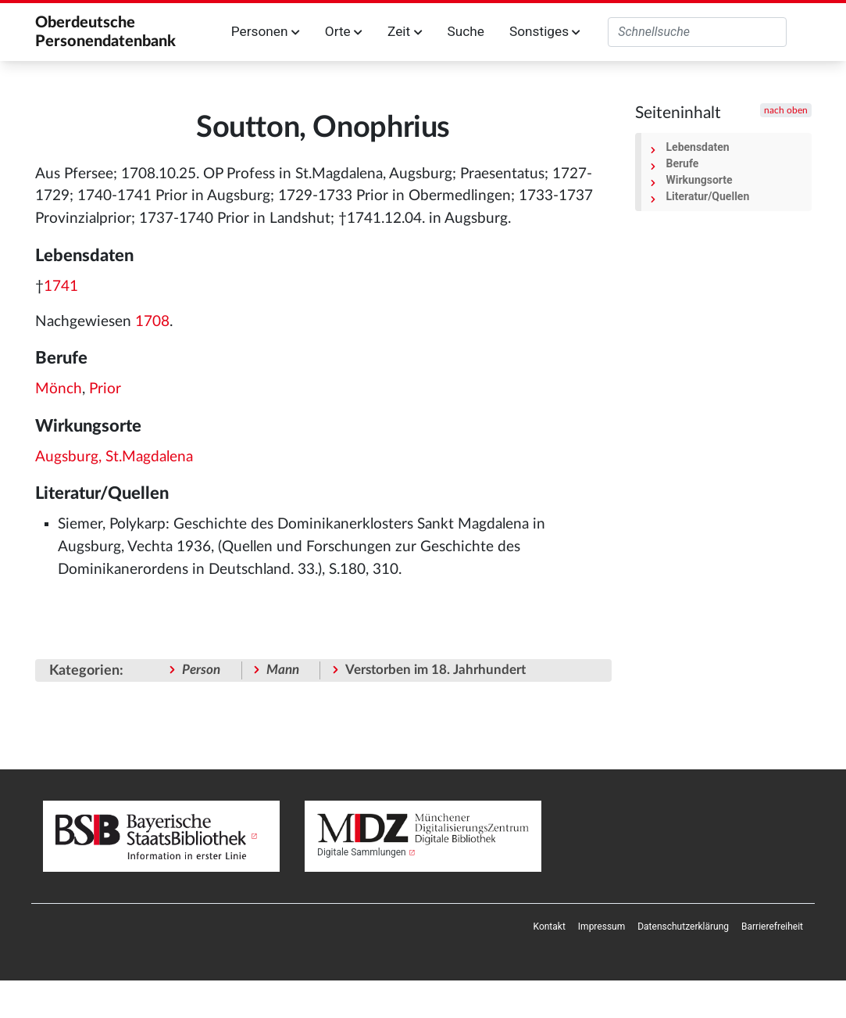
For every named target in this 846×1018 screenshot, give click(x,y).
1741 (61, 286)
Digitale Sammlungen (361, 852)
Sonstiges (544, 31)
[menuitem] (550, 926)
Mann (282, 669)
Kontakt (550, 926)
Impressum (601, 926)
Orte (343, 31)
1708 (152, 321)
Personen (265, 31)
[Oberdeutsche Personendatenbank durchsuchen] (697, 32)
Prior (105, 389)
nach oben (786, 110)
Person (201, 669)
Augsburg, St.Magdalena (114, 457)
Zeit (404, 31)
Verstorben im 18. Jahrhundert (435, 669)
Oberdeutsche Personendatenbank (105, 32)
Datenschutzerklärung (683, 926)
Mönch (58, 389)
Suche (465, 31)
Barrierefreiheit (772, 926)
